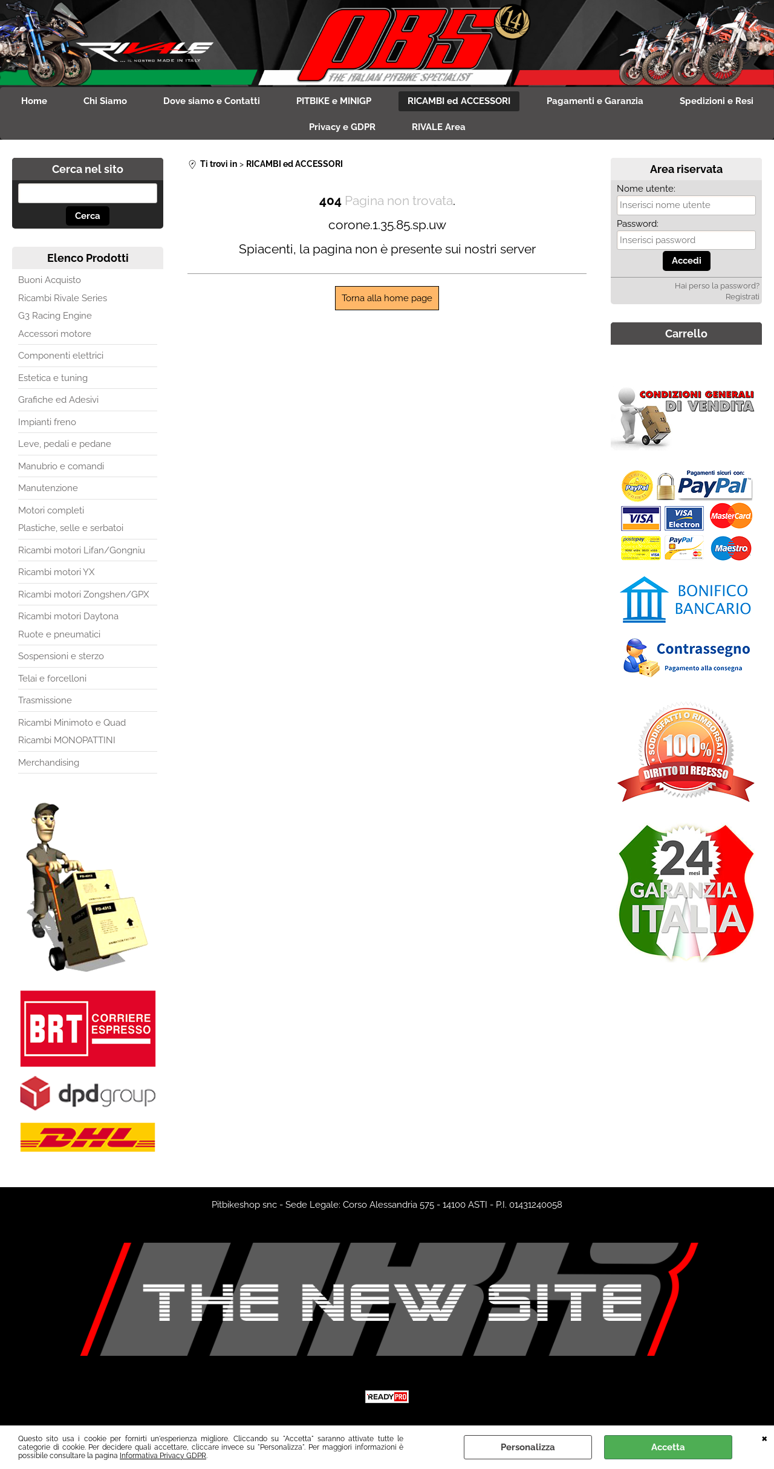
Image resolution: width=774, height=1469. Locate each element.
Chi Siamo (105, 101)
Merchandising (48, 762)
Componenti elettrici (60, 355)
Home (34, 101)
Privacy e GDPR (342, 127)
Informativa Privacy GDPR (163, 1455)
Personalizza (528, 1447)
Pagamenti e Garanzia (595, 101)
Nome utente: (646, 188)
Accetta (668, 1447)
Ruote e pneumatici (59, 634)
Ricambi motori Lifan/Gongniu (81, 550)
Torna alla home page (387, 298)
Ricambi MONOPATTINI (66, 740)
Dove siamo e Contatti (211, 101)
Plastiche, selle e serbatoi (70, 528)
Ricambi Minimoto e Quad (72, 722)
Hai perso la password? (717, 285)
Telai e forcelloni (52, 678)
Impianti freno (47, 422)
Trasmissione (45, 700)
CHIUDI (764, 1438)
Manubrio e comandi (61, 466)
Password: (638, 223)
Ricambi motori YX (56, 572)
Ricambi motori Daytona (68, 616)
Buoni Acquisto (49, 280)
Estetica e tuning (53, 378)
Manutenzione (48, 488)
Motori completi (51, 510)
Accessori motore (54, 333)
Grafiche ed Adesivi (58, 399)
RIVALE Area (439, 127)
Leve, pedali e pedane (64, 443)
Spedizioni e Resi (716, 101)
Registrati (742, 296)
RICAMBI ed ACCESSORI (459, 101)
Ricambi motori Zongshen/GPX (83, 594)
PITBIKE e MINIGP (333, 101)
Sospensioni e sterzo (61, 656)
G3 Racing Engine (55, 315)
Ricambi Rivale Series (62, 298)
